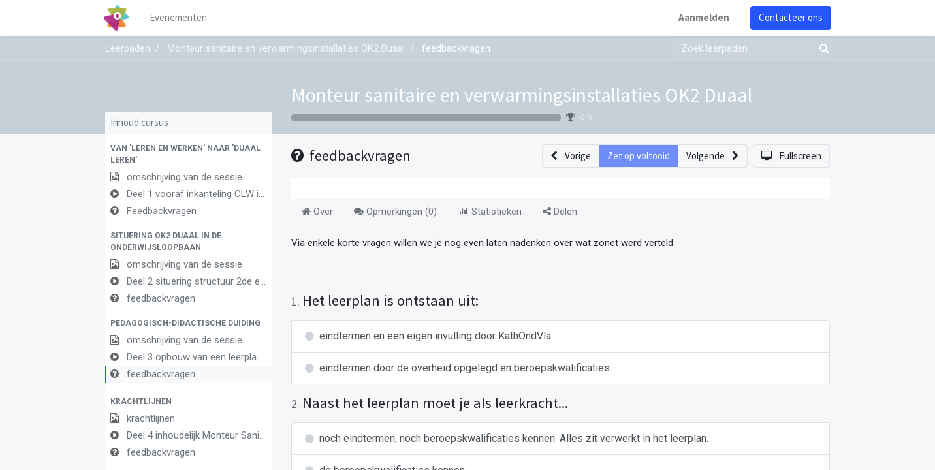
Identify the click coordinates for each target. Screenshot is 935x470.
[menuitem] (180, 18)
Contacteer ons (789, 17)
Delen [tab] (560, 211)
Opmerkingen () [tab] (395, 211)
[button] (188, 154)
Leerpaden (127, 48)
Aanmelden (702, 17)
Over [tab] (317, 211)
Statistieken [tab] (490, 211)
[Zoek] (821, 49)
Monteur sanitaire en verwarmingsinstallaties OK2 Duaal (521, 94)
